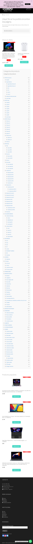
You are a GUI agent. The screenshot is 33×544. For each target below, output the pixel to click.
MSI (7, 246)
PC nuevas (7, 255)
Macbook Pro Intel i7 (10, 191)
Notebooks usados (9, 347)
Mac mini (8, 147)
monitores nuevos (9, 261)
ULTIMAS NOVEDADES (9, 321)
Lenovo (7, 242)
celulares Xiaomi (9, 220)
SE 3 (8, 84)
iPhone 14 (8, 121)
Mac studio (8, 156)
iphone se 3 (10, 133)
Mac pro (7, 154)
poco (8, 222)
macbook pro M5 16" (12, 184)
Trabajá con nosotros (7, 496)
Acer (7, 234)
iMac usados (8, 329)
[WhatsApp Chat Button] (30, 541)
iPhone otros (8, 129)
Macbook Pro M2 (9, 195)
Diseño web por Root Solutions (7, 537)
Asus (7, 236)
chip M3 (7, 104)
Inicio (4, 8)
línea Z (9, 211)
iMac (7, 139)
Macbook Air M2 (10, 168)
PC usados (8, 349)
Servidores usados (9, 354)
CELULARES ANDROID (9, 207)
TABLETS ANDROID (8, 319)
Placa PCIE (8, 288)
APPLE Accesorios (8, 71)
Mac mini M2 (10, 149)
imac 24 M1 (10, 141)
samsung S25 (10, 215)
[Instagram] (5, 529)
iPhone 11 (8, 114)
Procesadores (8, 312)
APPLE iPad (7, 94)
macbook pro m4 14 (11, 201)
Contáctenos (5, 510)
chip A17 (7, 98)
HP (6, 240)
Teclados (8, 296)
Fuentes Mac (8, 277)
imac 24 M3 (10, 143)
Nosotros (5, 508)
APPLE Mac (7, 137)
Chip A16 (7, 96)
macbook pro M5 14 (12, 182)
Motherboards (9, 283)
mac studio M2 (10, 158)
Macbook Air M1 (10, 166)
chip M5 (7, 108)
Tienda (4, 506)
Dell (7, 238)
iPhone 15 (8, 123)
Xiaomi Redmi (10, 230)
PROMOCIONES (8, 265)
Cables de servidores (10, 306)
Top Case (8, 298)
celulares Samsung (9, 209)
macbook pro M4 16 (11, 203)
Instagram (5, 494)
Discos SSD (8, 275)
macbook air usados (9, 339)
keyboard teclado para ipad (11, 90)
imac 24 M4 (10, 145)
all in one (8, 257)
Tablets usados (9, 356)
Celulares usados (9, 325)
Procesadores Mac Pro (10, 292)
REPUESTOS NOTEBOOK (9, 302)
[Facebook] (3, 529)
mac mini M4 (10, 152)
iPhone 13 (8, 119)
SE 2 (8, 81)
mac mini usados (9, 333)
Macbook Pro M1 (9, 193)
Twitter (4, 492)
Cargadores (8, 271)
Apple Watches (9, 75)
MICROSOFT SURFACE (10, 244)
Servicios (4, 509)
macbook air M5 (10, 174)
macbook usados (9, 343)
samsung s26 (10, 217)
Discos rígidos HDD (9, 273)
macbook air (8, 164)
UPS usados (8, 358)
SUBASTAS (7, 316)
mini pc (7, 259)
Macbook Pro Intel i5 (10, 189)
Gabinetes (8, 253)
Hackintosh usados (9, 327)
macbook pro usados (10, 341)
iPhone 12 (8, 116)
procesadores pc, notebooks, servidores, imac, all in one (16, 294)
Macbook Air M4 (10, 172)
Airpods (7, 73)
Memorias (8, 281)
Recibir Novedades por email (15, 520)
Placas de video (9, 290)
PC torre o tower (9, 263)
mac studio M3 (10, 160)
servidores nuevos (9, 314)
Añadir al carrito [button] (9, 59)
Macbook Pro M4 (9, 199)
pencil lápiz (8, 92)
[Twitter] (7, 529)
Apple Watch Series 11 (12, 79)
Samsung (8, 248)
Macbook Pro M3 (9, 197)
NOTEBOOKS (7, 232)
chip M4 (7, 106)
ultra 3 (9, 88)
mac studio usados (9, 337)
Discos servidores (9, 308)
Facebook (5, 493)
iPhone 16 (8, 125)
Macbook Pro (8, 178)
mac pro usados (9, 335)
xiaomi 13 (9, 224)
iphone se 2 (10, 131)
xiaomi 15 (9, 228)
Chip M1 (7, 100)
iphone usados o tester (10, 331)
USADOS (6, 323)
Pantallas (8, 285)
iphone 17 (8, 127)
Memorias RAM (9, 310)
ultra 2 (9, 86)
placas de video (10, 351)
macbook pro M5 (11, 180)
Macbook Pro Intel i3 (10, 187)
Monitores (8, 205)
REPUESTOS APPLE (8, 267)
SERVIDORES (7, 304)
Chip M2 (7, 102)
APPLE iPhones (8, 112)
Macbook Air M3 (10, 170)
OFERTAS (6, 250)
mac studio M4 (10, 162)
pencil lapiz (8, 110)
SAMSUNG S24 (10, 213)
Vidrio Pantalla (9, 300)
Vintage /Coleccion (9, 360)
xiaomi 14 (9, 226)
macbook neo (10, 176)
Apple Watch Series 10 (12, 77)
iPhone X (8, 135)
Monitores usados (9, 345)
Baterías (7, 269)
